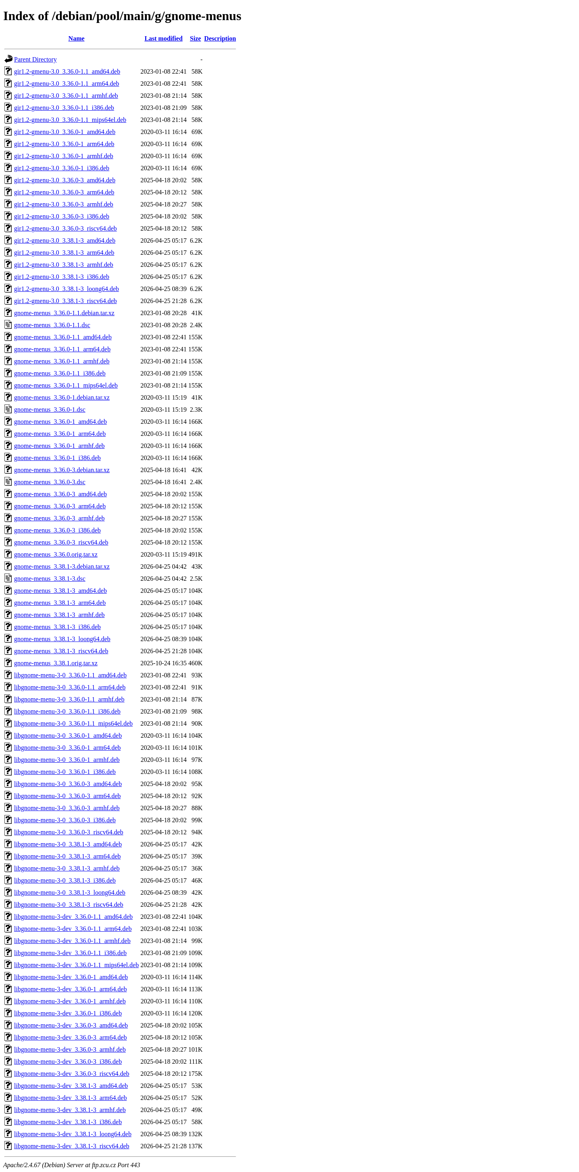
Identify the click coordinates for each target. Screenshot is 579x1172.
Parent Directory (35, 59)
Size (195, 38)
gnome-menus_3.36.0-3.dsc (49, 482)
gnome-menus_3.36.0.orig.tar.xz (56, 554)
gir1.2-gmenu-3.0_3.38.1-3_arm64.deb (64, 252)
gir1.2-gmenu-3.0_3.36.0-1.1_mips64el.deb (70, 119)
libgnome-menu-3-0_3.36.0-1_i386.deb (65, 771)
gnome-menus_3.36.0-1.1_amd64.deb (63, 337)
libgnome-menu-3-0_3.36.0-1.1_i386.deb (67, 711)
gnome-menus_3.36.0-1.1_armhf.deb (61, 361)
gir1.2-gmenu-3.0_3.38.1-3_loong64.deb (66, 288)
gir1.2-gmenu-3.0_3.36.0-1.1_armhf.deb (66, 95)
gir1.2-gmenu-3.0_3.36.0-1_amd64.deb (64, 131)
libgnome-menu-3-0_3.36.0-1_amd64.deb (68, 735)
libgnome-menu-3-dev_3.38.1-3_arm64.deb (70, 1097)
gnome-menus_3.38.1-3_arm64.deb (60, 602)
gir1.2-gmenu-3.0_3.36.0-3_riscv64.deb (65, 228)
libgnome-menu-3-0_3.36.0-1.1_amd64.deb (70, 675)
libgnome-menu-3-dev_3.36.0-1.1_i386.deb (70, 952)
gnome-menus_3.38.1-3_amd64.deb (60, 590)
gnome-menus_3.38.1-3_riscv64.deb (61, 651)
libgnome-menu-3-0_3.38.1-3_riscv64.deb (68, 904)
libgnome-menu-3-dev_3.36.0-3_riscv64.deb (71, 1073)
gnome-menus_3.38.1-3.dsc (49, 578)
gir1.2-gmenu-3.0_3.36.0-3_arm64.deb (64, 192)
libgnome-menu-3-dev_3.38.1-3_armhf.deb (70, 1109)
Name (76, 38)
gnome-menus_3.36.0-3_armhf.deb (59, 518)
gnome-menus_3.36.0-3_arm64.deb (60, 506)
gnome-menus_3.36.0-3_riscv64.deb (61, 542)
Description (220, 38)
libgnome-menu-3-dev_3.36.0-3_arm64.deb (70, 1037)
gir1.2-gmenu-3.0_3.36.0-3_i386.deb (61, 216)
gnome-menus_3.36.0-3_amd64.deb (60, 494)
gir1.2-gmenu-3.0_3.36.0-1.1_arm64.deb (66, 83)
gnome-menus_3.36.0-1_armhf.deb (59, 445)
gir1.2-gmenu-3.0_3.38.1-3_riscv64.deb (65, 300)
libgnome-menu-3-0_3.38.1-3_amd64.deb (68, 844)
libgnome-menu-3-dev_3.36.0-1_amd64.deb (71, 977)
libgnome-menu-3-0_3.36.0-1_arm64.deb (67, 747)
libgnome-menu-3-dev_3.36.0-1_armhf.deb (70, 1001)
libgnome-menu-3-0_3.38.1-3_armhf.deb (67, 868)
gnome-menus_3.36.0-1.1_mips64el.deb (66, 385)
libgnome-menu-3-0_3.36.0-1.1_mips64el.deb (73, 723)
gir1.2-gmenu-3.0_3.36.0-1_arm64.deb (64, 143)
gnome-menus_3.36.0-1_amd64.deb (60, 421)
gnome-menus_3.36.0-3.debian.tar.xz (62, 469)
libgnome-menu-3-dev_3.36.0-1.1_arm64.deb (72, 928)
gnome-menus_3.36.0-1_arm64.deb (60, 433)
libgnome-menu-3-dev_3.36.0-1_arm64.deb (70, 989)
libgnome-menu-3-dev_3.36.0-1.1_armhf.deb (72, 940)
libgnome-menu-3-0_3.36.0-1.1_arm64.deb (69, 687)
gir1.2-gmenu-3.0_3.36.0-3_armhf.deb (63, 204)
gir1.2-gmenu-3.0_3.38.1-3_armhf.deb (63, 264)
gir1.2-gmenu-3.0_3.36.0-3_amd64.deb (64, 180)
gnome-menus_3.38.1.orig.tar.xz (56, 663)
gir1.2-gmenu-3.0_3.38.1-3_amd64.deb (64, 240)
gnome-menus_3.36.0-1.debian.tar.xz (62, 397)
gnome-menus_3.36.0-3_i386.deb (57, 530)
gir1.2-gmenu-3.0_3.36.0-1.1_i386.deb (64, 107)
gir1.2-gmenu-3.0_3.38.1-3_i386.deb (61, 276)
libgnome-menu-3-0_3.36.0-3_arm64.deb (67, 795)
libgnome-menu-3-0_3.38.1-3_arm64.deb (67, 856)
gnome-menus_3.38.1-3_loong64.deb (62, 639)
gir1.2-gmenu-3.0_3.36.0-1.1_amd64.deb (67, 71)
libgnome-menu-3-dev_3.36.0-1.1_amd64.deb (73, 916)
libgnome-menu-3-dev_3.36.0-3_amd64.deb (71, 1025)
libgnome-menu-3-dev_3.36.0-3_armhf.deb (70, 1049)
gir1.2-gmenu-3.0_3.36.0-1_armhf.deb (63, 156)
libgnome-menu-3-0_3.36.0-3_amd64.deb (68, 783)
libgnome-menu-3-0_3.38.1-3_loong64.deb (69, 892)
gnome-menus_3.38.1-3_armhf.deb (59, 614)
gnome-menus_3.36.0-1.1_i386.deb (60, 373)
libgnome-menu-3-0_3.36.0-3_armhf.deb (67, 808)
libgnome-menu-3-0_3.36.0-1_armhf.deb (67, 759)
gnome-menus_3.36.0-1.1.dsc (52, 325)
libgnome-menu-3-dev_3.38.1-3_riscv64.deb (71, 1146)
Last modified (163, 38)
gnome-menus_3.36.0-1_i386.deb (57, 457)
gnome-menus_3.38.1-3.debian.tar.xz (62, 566)
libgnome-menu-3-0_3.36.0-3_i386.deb (65, 820)
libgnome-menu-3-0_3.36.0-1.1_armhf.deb (69, 699)
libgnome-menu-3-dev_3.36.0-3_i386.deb (68, 1061)
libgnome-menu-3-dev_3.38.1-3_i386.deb (68, 1121)
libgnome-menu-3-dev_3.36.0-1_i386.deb (68, 1013)
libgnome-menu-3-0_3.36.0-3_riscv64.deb (68, 832)
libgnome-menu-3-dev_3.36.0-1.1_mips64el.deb (76, 965)
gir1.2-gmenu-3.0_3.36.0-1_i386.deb (61, 168)
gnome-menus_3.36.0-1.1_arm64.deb (62, 349)
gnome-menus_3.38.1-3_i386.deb (57, 626)
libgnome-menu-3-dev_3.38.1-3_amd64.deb (71, 1085)
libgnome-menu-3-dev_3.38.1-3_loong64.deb (72, 1134)
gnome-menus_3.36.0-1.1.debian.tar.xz (64, 313)
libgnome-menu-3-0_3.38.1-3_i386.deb (65, 880)
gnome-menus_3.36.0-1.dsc (49, 409)
